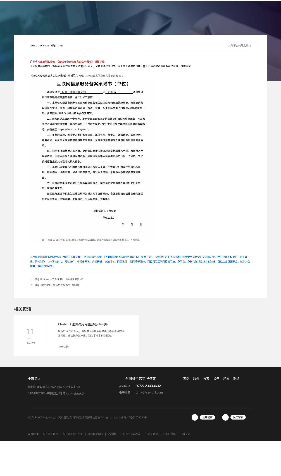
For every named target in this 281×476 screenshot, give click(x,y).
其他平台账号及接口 (239, 45)
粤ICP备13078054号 (135, 417)
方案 (208, 11)
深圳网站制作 (95, 433)
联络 (265, 11)
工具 (251, 11)
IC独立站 (185, 433)
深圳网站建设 (50, 433)
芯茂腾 (112, 433)
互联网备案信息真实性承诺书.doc (104, 75)
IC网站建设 (152, 433)
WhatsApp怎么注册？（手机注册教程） (62, 279)
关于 (222, 11)
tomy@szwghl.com (149, 392)
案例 (179, 11)
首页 (165, 11)
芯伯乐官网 (169, 433)
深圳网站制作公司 (73, 433)
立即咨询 (208, 417)
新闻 (237, 11)
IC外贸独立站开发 (131, 433)
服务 (194, 11)
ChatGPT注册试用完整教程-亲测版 (59, 284)
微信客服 (238, 417)
